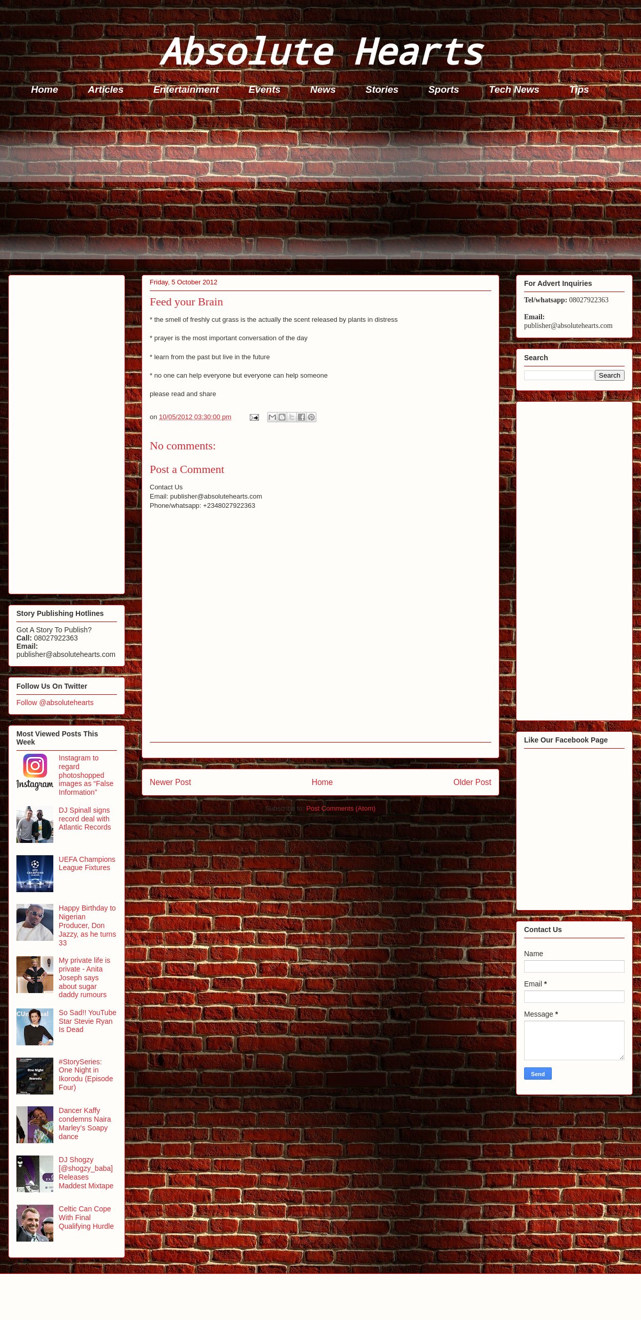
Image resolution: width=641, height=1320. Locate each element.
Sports (443, 89)
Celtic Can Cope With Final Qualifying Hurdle (86, 1217)
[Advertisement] (323, 187)
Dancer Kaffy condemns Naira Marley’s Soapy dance (85, 1123)
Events (265, 89)
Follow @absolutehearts (54, 702)
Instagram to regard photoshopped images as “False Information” (86, 775)
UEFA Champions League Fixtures (87, 863)
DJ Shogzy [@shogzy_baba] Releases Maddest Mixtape (86, 1172)
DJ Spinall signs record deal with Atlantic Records (85, 819)
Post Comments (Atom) (340, 808)
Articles (106, 89)
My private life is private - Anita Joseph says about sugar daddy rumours (84, 977)
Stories (382, 89)
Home (44, 89)
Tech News (514, 89)
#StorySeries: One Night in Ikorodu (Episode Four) (86, 1074)
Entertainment (186, 89)
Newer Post (170, 782)
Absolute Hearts (320, 50)
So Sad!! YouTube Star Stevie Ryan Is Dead (87, 1021)
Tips (579, 89)
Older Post (472, 782)
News (323, 89)
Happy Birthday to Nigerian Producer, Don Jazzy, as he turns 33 (87, 925)
